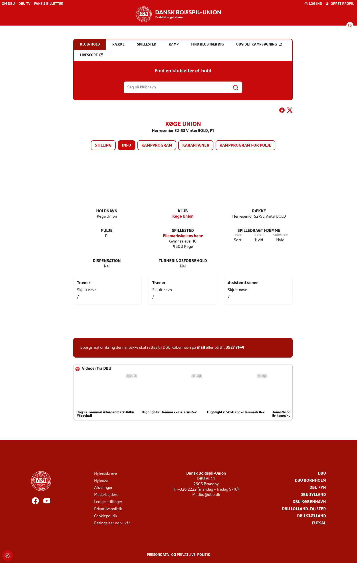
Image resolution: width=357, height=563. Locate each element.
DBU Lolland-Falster (304, 509)
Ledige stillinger (108, 502)
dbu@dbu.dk (209, 495)
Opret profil (340, 4)
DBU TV (24, 4)
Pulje (107, 231)
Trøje (237, 235)
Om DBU (8, 4)
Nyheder (101, 481)
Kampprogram (156, 145)
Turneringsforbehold (183, 261)
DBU (322, 473)
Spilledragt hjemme (259, 231)
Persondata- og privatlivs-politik (178, 555)
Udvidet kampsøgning (259, 44)
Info (126, 145)
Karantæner (195, 145)
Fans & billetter (48, 4)
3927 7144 (235, 348)
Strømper (280, 235)
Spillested (183, 231)
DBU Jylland (313, 495)
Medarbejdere (106, 495)
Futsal (319, 523)
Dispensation (107, 261)
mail (201, 348)
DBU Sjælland (311, 516)
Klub (183, 211)
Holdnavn (106, 211)
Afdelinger (103, 488)
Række (259, 211)
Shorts (259, 235)
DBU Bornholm (310, 481)
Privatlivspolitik (108, 509)
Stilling (103, 145)
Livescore (91, 55)
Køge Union (183, 217)
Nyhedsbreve (105, 473)
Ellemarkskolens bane (183, 236)
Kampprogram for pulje (245, 145)
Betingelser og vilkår (112, 523)
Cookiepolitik (105, 516)
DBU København (309, 502)
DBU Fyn (317, 488)
